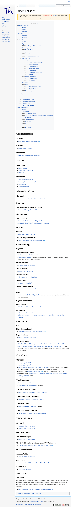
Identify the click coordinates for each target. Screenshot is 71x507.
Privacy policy (19, 504)
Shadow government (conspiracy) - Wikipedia (31, 399)
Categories (20, 493)
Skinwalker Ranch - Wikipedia (27, 277)
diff (21, 18)
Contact (4, 27)
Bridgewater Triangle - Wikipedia (27, 255)
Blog (3, 25)
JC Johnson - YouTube (24, 313)
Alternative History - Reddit (26, 234)
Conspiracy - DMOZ (24, 363)
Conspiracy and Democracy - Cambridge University (33, 367)
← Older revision (26, 18)
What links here (5, 32)
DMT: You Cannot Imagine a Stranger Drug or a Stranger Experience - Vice (39, 346)
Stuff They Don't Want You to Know (28, 155)
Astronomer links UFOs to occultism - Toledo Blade (33, 463)
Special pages (5, 36)
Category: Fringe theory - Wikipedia (28, 141)
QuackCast (21, 184)
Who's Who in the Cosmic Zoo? (27, 428)
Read (37, 6)
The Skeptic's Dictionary (25, 170)
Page (17, 6)
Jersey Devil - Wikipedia (25, 271)
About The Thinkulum (29, 504)
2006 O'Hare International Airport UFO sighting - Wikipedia (35, 445)
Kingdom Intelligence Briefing (26, 406)
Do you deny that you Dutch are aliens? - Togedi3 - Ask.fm (35, 489)
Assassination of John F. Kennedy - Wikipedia (31, 413)
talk (51, 15)
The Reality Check (23, 186)
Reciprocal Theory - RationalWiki (27, 210)
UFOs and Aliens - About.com (26, 426)
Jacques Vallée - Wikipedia (26, 456)
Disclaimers (38, 504)
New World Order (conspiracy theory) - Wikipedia (32, 392)
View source (43, 6)
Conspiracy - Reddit (24, 365)
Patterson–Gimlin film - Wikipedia (27, 295)
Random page (5, 21)
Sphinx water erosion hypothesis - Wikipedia (31, 240)
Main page (4, 18)
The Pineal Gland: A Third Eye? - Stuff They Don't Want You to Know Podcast (40, 344)
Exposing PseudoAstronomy (26, 182)
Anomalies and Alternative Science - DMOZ (30, 199)
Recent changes (6, 19)
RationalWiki (22, 168)
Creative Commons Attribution (36, 501)
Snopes (20, 172)
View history (51, 6)
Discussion (23, 6)
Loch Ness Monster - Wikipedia (27, 289)
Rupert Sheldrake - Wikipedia (26, 337)
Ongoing (38, 493)
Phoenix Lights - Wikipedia (26, 439)
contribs (55, 15)
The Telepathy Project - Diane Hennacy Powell (31, 331)
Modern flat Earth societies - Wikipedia (29, 221)
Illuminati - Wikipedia (24, 383)
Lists (33, 493)
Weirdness (27, 493)
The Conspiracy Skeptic (25, 179)
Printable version (6, 37)
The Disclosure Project (24, 469)
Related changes (6, 34)
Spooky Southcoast (24, 257)
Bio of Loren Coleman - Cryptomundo (29, 307)
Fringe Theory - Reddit (24, 148)
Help (3, 23)
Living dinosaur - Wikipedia (26, 265)
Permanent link (5, 39)
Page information (6, 41)
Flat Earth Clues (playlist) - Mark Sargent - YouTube (33, 223)
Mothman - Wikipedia (24, 283)
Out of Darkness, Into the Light (27, 385)
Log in (68, 1)
